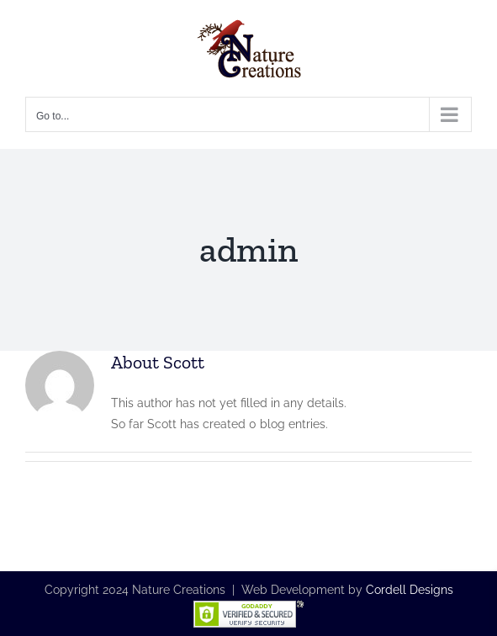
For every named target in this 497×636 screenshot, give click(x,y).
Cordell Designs (409, 589)
